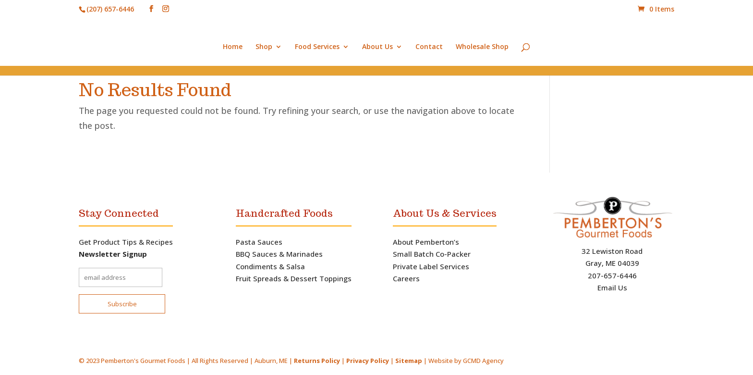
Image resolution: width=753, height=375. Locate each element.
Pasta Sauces (259, 242)
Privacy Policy (368, 360)
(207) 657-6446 (110, 8)
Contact (429, 47)
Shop (263, 47)
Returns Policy (317, 360)
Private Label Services (431, 266)
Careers (406, 278)
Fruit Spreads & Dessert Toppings (294, 278)
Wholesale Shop (482, 47)
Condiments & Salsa (270, 266)
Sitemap (408, 360)
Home (233, 47)
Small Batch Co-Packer (432, 254)
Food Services (317, 47)
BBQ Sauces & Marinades (279, 254)
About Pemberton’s (426, 242)
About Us (377, 47)
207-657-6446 (612, 275)
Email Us (612, 287)
